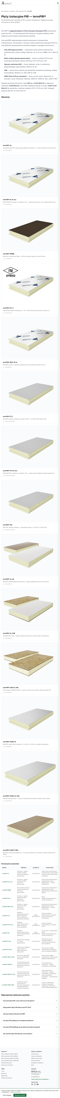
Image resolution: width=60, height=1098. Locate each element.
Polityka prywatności (6, 1078)
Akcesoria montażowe (7, 1065)
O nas (2, 1071)
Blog (32, 1065)
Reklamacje (4, 1075)
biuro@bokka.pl (35, 1076)
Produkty (12, 11)
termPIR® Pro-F (6, 898)
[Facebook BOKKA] (32, 1084)
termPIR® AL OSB (7, 949)
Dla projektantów (35, 1060)
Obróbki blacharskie (6, 1062)
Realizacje (4, 1073)
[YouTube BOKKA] (37, 1084)
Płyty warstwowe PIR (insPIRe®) (9, 1056)
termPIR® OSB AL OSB (8, 957)
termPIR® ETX (6, 915)
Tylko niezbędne (7, 1095)
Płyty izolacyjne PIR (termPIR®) (9, 1054)
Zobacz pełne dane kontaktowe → (40, 1079)
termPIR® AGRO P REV (8, 985)
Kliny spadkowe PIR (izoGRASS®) (10, 1060)
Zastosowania (35, 1054)
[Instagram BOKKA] (35, 1084)
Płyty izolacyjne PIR (21, 11)
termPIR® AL (5, 873)
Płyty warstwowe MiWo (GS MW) (10, 1058)
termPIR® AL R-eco (7, 881)
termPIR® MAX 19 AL (7, 906)
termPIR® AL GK (6, 941)
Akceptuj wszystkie (20, 1095)
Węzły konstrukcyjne (36, 1058)
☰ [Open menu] (58, 3)
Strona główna (5, 11)
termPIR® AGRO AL (7, 964)
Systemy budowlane (36, 1056)
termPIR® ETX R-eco (7, 924)
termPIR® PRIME (6, 890)
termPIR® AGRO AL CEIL (8, 974)
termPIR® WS (5, 933)
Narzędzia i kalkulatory (37, 1062)
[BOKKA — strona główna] (6, 2)
